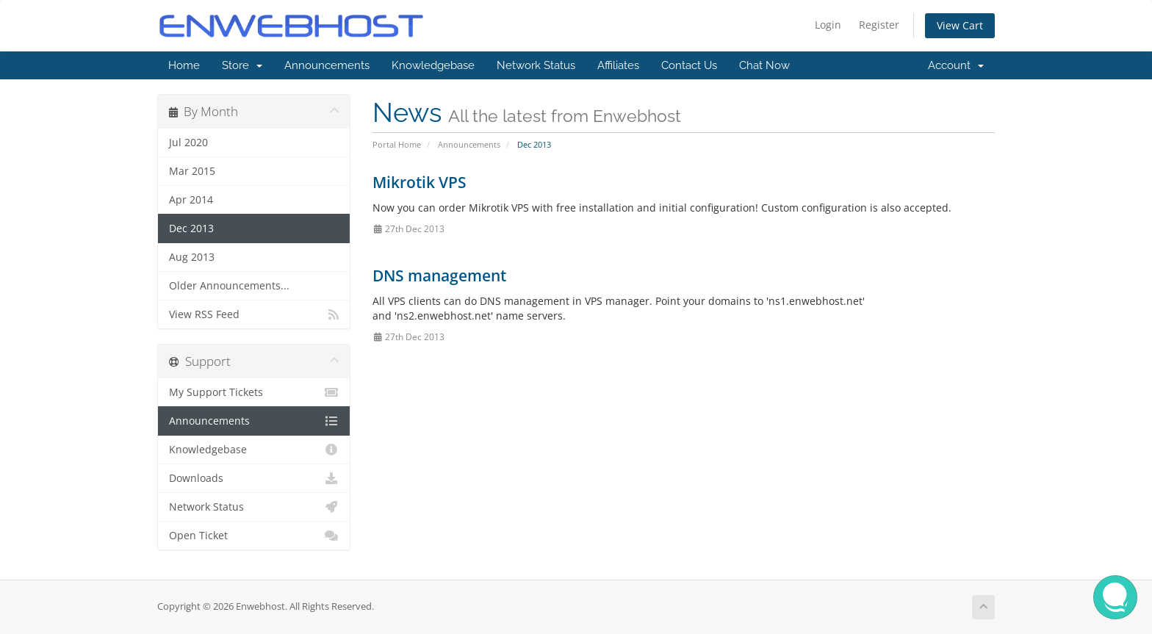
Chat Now (764, 65)
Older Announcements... (229, 285)
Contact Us (689, 65)
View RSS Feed (254, 314)
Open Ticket (254, 535)
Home (184, 65)
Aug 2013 (192, 257)
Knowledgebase (433, 65)
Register (879, 25)
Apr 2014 (191, 199)
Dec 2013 (191, 228)
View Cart (960, 25)
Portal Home (396, 144)
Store (242, 65)
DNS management (439, 275)
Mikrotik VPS (419, 182)
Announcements (327, 65)
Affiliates (618, 65)
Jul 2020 (188, 142)
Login (828, 25)
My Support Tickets (254, 392)
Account (956, 65)
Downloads (254, 478)
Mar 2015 (192, 171)
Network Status (536, 65)
